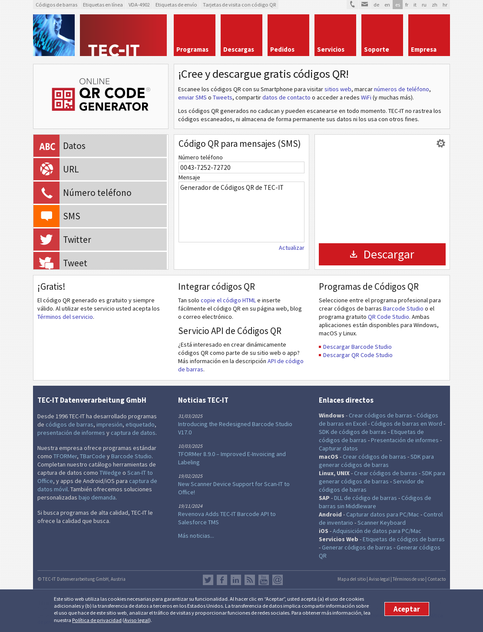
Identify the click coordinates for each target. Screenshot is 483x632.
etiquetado (140, 424)
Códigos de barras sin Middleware (375, 502)
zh (434, 4)
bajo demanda (97, 497)
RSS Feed (250, 580)
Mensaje (189, 177)
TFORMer (65, 456)
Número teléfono (201, 157)
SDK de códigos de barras (353, 432)
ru (424, 4)
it (415, 4)
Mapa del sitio (351, 579)
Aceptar (407, 609)
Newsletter (277, 580)
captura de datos (133, 433)
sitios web (337, 89)
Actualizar (291, 247)
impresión (109, 424)
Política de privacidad (97, 620)
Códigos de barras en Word (406, 423)
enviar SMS (192, 97)
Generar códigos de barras (357, 547)
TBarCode (93, 456)
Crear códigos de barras (380, 415)
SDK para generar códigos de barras (376, 461)
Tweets (222, 97)
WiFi (366, 97)
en (387, 4)
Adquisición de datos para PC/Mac (377, 531)
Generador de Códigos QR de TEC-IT (241, 212)
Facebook (222, 580)
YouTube (263, 580)
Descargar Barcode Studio (357, 347)
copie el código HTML (228, 300)
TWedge (110, 472)
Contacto (436, 579)
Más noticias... (196, 535)
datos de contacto (286, 97)
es (397, 4)
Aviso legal (136, 620)
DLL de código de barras (365, 498)
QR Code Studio (388, 317)
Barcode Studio (403, 308)
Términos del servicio (65, 317)
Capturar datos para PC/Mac (382, 514)
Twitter (208, 580)
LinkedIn (236, 580)
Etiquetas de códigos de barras (404, 539)
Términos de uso (408, 579)
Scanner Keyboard (381, 522)
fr (406, 4)
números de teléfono (401, 89)
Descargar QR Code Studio (358, 355)
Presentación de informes (405, 440)
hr (445, 4)
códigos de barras (69, 424)
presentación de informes (71, 433)
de (376, 4)
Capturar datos (338, 448)
